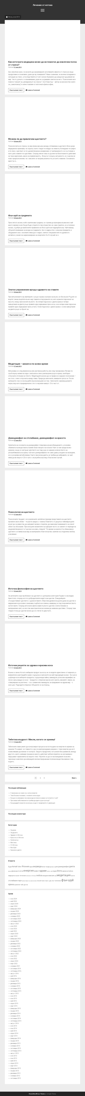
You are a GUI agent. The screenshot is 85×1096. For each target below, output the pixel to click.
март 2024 (13, 906)
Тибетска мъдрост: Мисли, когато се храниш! (42, 717)
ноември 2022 (15, 946)
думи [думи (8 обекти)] (9, 871)
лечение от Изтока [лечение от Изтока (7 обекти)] (31, 875)
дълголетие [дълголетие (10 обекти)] (19, 871)
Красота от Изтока (17, 837)
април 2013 (14, 1063)
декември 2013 (15, 1043)
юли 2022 (13, 956)
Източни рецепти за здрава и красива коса (42, 643)
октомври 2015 (15, 988)
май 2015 (13, 1001)
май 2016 (13, 976)
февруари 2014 (15, 1038)
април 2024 (14, 904)
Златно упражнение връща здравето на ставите (42, 267)
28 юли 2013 (17, 141)
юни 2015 (13, 998)
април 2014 (14, 1033)
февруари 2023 (15, 938)
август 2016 (14, 973)
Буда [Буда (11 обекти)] (10, 867)
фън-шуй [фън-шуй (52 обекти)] (67, 880)
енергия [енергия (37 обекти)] (29, 870)
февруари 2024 (15, 909)
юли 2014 (13, 1026)
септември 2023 (15, 921)
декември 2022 (15, 943)
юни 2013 (13, 1058)
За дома (13, 830)
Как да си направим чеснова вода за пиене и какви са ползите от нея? (34, 798)
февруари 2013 (15, 1068)
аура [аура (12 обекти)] (31, 867)
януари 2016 (14, 981)
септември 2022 (15, 951)
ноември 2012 (15, 1076)
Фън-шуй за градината (42, 193)
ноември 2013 (15, 1046)
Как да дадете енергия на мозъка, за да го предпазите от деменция (32, 803)
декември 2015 (15, 983)
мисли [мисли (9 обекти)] (73, 875)
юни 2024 (13, 899)
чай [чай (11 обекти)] (22, 885)
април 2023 (14, 933)
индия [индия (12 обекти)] (55, 871)
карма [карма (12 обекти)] (64, 871)
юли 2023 (13, 926)
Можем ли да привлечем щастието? (42, 116)
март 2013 (13, 1066)
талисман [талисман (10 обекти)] (57, 881)
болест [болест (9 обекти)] (44, 866)
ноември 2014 (15, 1016)
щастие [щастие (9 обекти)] (25, 884)
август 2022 (14, 953)
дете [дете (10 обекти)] (56, 866)
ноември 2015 (15, 986)
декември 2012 (15, 1073)
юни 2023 (13, 929)
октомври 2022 (15, 948)
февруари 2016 (15, 978)
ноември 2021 (15, 966)
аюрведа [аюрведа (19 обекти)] (37, 866)
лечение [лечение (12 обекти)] (23, 876)
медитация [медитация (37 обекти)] (64, 875)
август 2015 (14, 993)
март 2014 (13, 1036)
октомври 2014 (15, 1018)
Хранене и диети (15, 850)
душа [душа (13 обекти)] (13, 871)
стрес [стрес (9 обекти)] (46, 881)
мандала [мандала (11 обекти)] (45, 876)
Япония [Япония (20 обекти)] (25, 866)
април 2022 (14, 961)
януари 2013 (14, 1071)
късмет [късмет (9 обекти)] (17, 875)
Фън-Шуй (13, 847)
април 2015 (14, 1003)
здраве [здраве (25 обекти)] (43, 870)
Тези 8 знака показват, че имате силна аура (25, 795)
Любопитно (14, 840)
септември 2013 (15, 1051)
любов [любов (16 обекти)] (39, 875)
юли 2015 (13, 996)
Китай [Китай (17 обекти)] (14, 866)
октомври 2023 (15, 919)
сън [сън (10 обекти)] (53, 881)
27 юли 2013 (17, 366)
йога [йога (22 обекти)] (59, 870)
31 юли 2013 (17, 67)
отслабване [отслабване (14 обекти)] (13, 881)
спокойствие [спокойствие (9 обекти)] (40, 881)
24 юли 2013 (17, 668)
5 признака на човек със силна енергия (23, 793)
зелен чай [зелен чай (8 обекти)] (49, 871)
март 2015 (13, 1006)
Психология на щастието (42, 489)
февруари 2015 (15, 1008)
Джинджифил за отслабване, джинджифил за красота (42, 415)
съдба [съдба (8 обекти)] (49, 881)
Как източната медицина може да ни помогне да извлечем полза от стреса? (42, 39)
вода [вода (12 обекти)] (48, 867)
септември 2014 (15, 1021)
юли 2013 (13, 1056)
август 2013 (14, 1053)
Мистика (13, 842)
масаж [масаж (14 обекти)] (51, 875)
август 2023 (14, 924)
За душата (13, 832)
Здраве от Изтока (16, 835)
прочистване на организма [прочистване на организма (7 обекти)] (29, 881)
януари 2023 (14, 941)
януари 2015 (14, 1011)
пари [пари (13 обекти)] (20, 881)
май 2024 (13, 901)
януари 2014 (14, 1041)
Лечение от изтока (42, 5)
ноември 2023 (15, 916)
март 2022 (13, 963)
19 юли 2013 (17, 742)
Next (73, 778)
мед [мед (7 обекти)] (55, 875)
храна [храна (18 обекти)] (11, 884)
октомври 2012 (15, 1078)
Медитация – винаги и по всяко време (42, 341)
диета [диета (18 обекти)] (72, 866)
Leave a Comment (34, 90)
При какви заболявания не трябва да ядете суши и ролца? (30, 800)
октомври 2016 (15, 968)
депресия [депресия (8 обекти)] (52, 866)
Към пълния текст (17, 90)
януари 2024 (14, 911)
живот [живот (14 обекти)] (36, 871)
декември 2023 (15, 914)
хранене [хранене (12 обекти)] (17, 885)
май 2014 (13, 1031)
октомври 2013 (15, 1048)
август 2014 (14, 1023)
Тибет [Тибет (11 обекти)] (19, 867)
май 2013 (13, 1061)
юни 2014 (13, 1028)
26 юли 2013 (17, 591)
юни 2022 (13, 958)
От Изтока (13, 845)
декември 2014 (15, 1013)
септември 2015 (15, 991)
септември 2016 (15, 971)
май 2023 (13, 931)
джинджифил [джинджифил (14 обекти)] (63, 867)
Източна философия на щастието (42, 566)
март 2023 (13, 936)
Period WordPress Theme (37, 1094)
